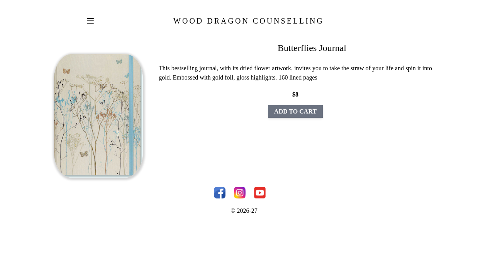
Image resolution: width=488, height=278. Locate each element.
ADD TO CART (295, 111)
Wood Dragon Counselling (248, 21)
